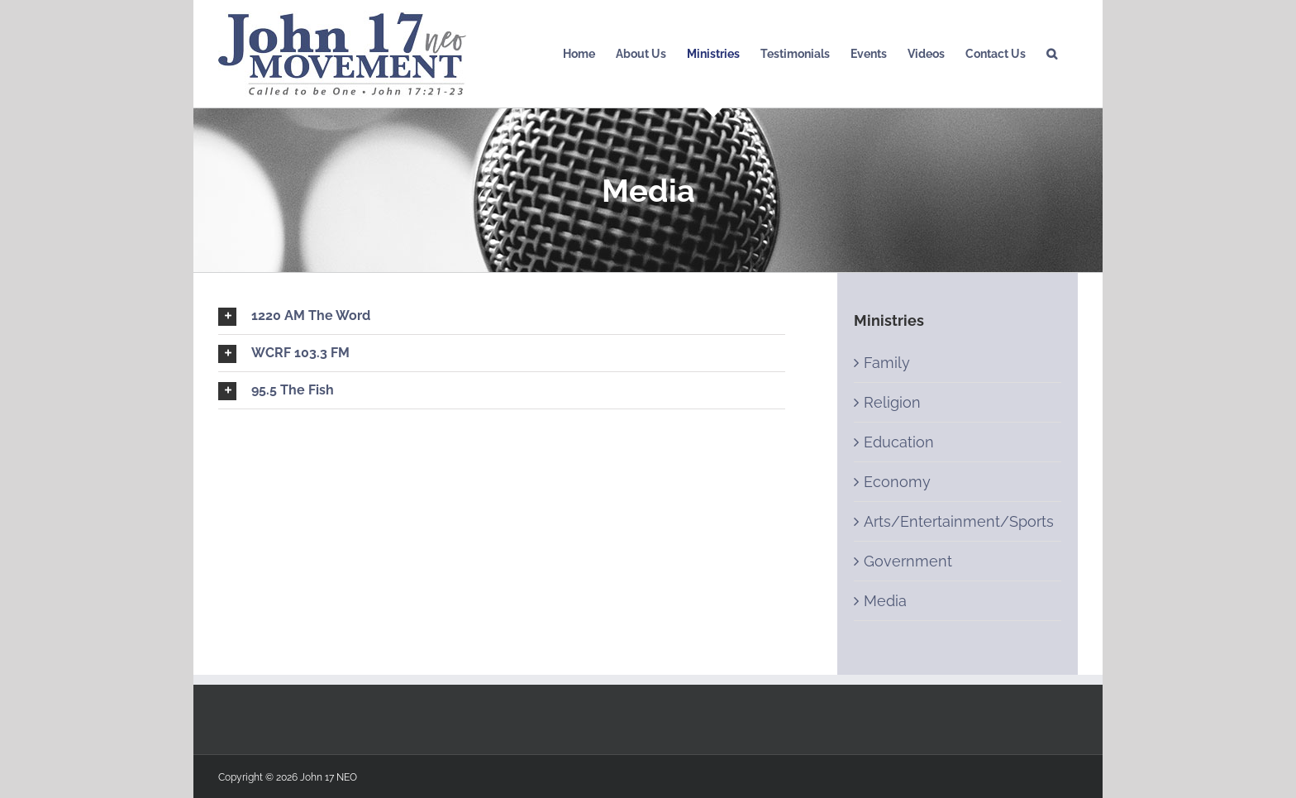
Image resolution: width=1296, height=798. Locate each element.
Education (899, 442)
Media (885, 600)
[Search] (1051, 54)
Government (908, 561)
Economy (897, 481)
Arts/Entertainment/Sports (959, 521)
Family (887, 362)
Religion (892, 402)
